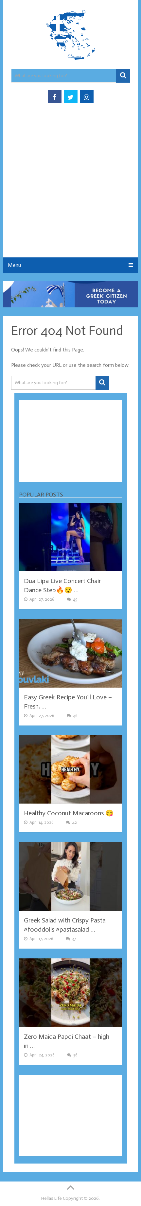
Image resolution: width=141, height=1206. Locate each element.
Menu (14, 265)
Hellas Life (51, 1198)
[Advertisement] (70, 187)
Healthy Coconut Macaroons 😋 (69, 813)
